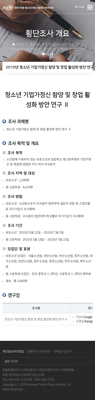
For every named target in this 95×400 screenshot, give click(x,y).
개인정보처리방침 (13, 351)
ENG (79, 7)
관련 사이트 (11, 361)
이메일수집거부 (62, 351)
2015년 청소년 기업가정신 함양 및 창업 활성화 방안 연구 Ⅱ (49, 67)
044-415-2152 (18, 379)
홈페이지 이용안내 (38, 351)
